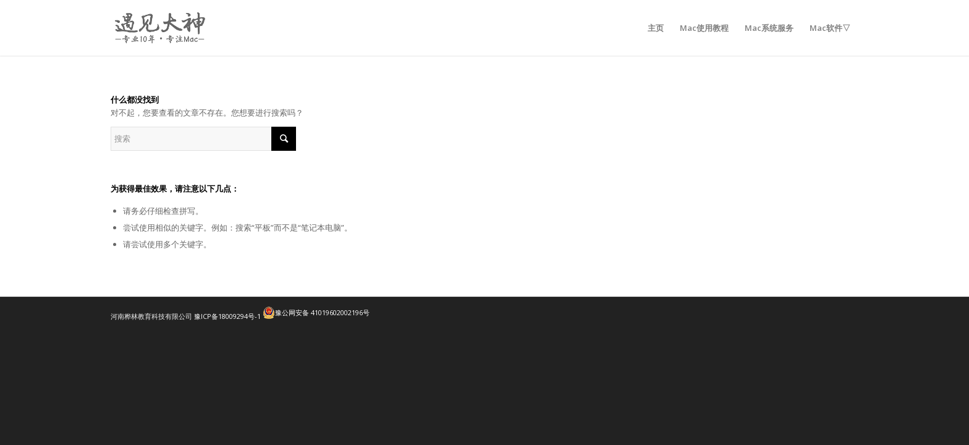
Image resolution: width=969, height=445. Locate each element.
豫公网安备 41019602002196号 (316, 313)
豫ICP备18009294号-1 (227, 316)
